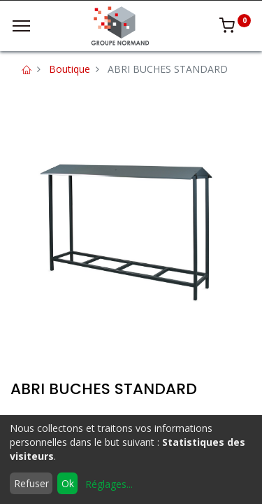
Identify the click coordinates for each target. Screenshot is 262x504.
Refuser (31, 483)
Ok (67, 483)
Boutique (69, 69)
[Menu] (21, 26)
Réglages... (109, 484)
